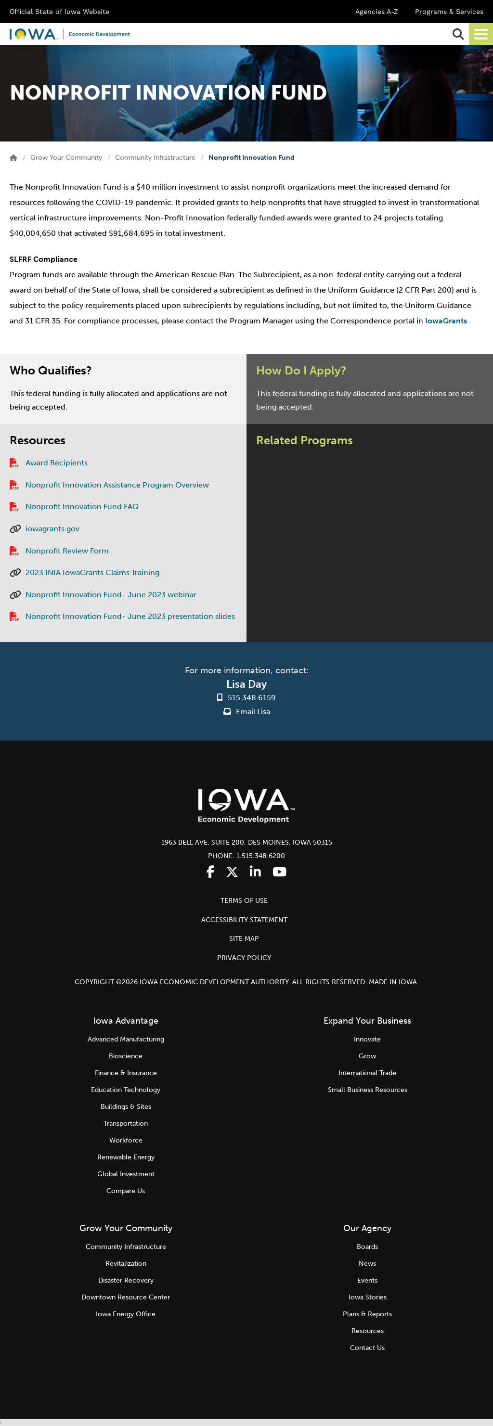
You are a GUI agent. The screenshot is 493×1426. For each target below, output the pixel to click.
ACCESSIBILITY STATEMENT (244, 920)
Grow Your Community (66, 158)
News (367, 1263)
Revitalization (125, 1263)
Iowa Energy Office (126, 1314)
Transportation (126, 1123)
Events (367, 1280)
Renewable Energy (126, 1157)
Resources (367, 1331)
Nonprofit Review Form (67, 550)
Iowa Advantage (125, 1020)
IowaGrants (446, 320)
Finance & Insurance (126, 1073)
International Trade (367, 1073)
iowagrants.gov (52, 528)
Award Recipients (57, 462)
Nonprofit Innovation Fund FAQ (82, 506)
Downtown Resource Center (125, 1297)
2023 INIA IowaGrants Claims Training (92, 572)
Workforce (126, 1140)
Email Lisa (246, 711)
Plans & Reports (367, 1314)
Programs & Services (449, 11)
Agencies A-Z (376, 11)
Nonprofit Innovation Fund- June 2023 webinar (111, 594)
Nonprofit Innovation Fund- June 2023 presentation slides (130, 616)
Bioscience (126, 1056)
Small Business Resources (367, 1090)
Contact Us (367, 1348)
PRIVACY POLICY (244, 958)
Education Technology (125, 1090)
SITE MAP (244, 939)
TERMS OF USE (244, 901)
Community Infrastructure (155, 158)
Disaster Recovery (126, 1280)
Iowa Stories (368, 1297)
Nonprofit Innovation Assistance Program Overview (117, 484)
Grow (367, 1056)
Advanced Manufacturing (126, 1039)
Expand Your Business (367, 1020)
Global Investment (126, 1174)
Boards (367, 1247)
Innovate (367, 1039)
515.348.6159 (252, 697)
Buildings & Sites (126, 1107)
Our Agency (367, 1228)
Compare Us (125, 1191)
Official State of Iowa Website (59, 11)
